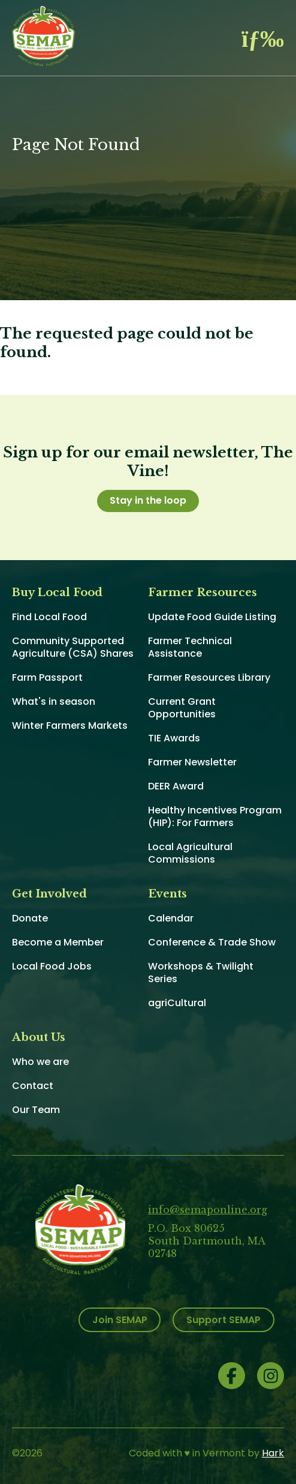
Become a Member (58, 942)
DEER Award (176, 786)
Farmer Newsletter (192, 762)
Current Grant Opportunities (182, 708)
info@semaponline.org (207, 1210)
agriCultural (177, 1003)
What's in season (53, 701)
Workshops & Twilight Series (200, 972)
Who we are (40, 1062)
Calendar (171, 918)
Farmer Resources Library (209, 677)
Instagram (270, 1375)
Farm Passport (47, 677)
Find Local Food (49, 617)
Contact (32, 1086)
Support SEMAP (223, 1320)
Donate (30, 918)
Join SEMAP (119, 1320)
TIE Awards (174, 738)
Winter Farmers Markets (70, 725)
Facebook (231, 1375)
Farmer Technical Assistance (190, 647)
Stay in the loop (148, 500)
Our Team (36, 1110)
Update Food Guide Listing (212, 617)
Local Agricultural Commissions (190, 853)
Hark (273, 1453)
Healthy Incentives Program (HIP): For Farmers (215, 816)
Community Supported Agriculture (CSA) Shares (73, 647)
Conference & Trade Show (212, 942)
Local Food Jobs (52, 966)
